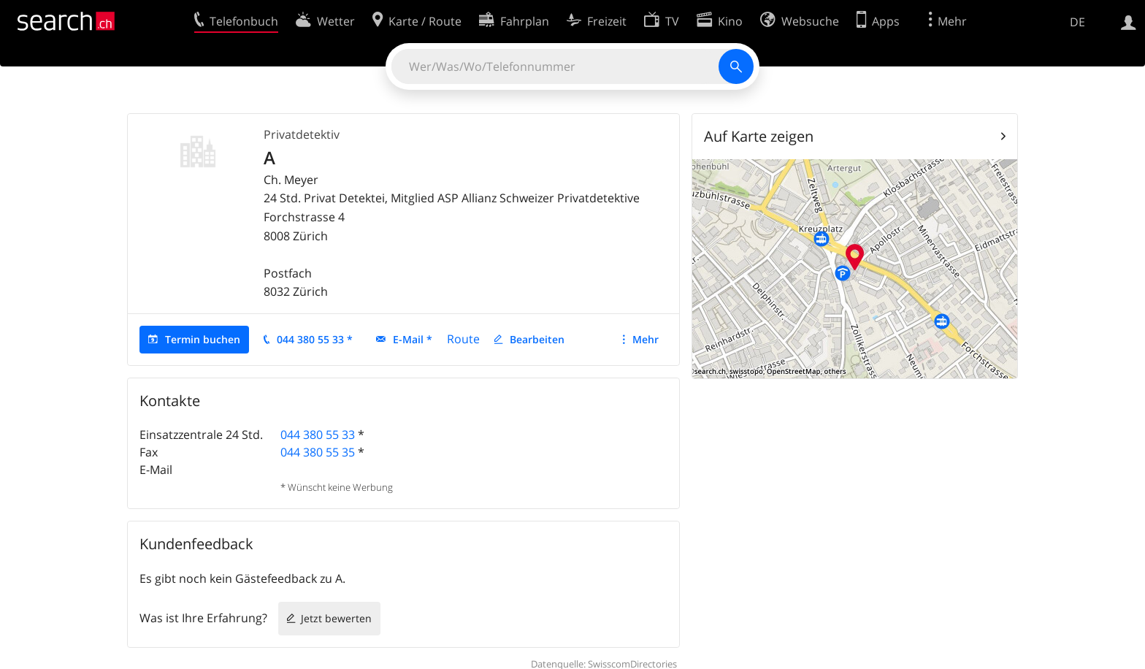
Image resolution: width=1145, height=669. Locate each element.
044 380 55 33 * (315, 339)
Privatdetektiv (302, 134)
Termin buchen (202, 339)
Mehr (645, 339)
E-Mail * (412, 339)
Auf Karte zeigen (758, 136)
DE (1077, 22)
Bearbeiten (537, 339)
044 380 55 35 (317, 452)
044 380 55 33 (317, 435)
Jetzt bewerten (336, 618)
